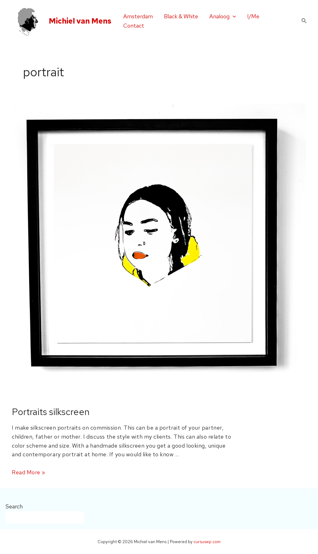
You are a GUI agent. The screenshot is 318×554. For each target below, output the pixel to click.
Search (14, 506)
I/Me (253, 16)
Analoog (222, 16)
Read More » (28, 472)
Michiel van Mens (80, 21)
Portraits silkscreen (50, 411)
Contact (133, 25)
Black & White (181, 16)
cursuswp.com (206, 541)
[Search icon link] (304, 21)
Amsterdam (138, 16)
